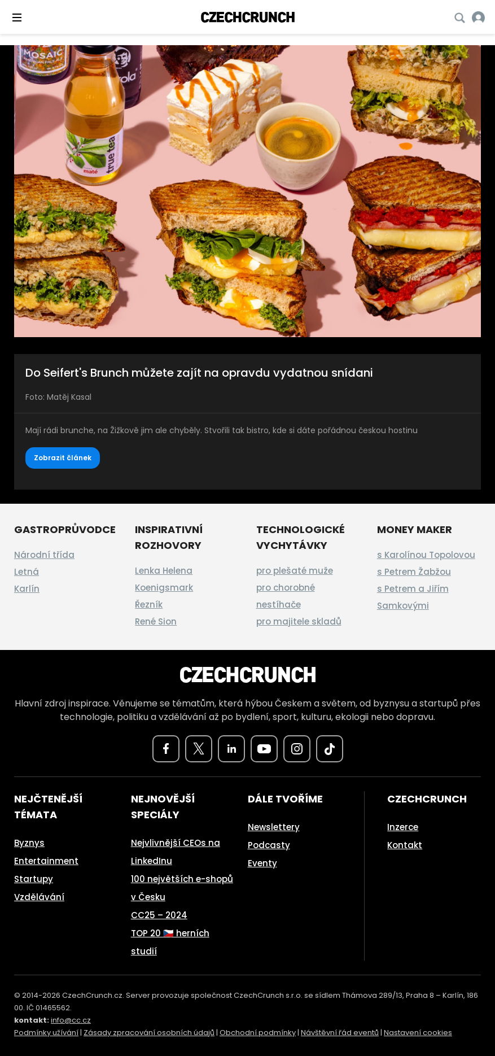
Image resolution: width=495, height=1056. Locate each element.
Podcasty (269, 845)
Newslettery (274, 827)
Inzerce (402, 827)
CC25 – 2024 (159, 915)
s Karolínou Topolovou (426, 555)
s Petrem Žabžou (414, 572)
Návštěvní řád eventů (340, 1032)
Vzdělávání (39, 897)
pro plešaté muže (294, 571)
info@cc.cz (71, 1020)
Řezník (149, 604)
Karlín (27, 589)
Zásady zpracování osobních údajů (149, 1032)
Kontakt (404, 845)
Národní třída (44, 555)
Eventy (262, 863)
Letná (26, 572)
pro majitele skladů (298, 621)
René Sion (156, 621)
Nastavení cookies (418, 1032)
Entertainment (46, 861)
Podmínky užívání (46, 1032)
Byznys (29, 843)
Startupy (33, 879)
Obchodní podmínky (258, 1032)
